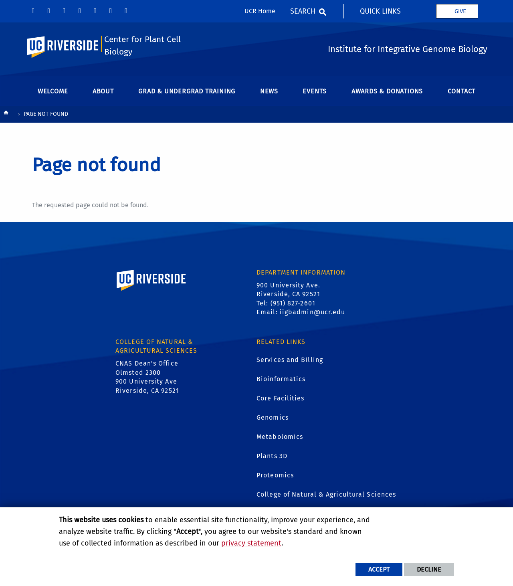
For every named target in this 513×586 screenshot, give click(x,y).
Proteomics (275, 475)
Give (460, 11)
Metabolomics (279, 437)
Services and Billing (289, 360)
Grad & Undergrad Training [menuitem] (186, 91)
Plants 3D (271, 456)
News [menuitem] (269, 91)
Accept (379, 569)
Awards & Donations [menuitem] (387, 91)
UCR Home (259, 11)
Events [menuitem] (315, 91)
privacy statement (251, 543)
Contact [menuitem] (462, 91)
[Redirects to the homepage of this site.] (6, 114)
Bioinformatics (280, 379)
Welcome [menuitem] (53, 91)
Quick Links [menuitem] (380, 11)
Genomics (272, 417)
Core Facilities (280, 398)
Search (302, 11)
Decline (429, 569)
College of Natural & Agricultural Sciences (326, 494)
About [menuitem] (103, 91)
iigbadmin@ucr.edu (312, 312)
